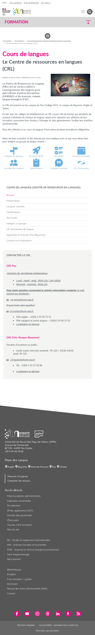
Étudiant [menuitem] (11, 574)
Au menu (45, 2)
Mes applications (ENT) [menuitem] (20, 510)
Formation (7, 41)
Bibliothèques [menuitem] (14, 569)
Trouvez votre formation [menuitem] (19, 524)
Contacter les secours (18, 480)
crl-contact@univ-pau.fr (22, 311)
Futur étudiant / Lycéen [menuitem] (19, 579)
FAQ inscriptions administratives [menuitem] (24, 496)
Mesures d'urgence (17, 476)
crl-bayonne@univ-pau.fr (22, 359)
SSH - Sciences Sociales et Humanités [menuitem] (26, 544)
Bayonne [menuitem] (22, 466)
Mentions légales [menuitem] (26, 625)
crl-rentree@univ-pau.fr (22, 299)
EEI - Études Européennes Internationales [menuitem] (28, 540)
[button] (82, 22)
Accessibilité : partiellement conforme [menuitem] (58, 625)
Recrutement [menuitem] (14, 559)
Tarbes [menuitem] (63, 466)
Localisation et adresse (27, 324)
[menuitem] (47, 195)
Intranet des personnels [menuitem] (19, 515)
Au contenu (16, 2)
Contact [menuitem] (11, 593)
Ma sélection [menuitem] (13, 505)
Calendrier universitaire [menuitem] (19, 500)
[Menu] (83, 11)
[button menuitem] (90, 12)
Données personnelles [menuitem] (47, 630)
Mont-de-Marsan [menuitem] (39, 466)
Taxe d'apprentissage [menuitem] (18, 554)
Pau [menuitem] (54, 466)
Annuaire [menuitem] (13, 520)
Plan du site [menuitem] (13, 529)
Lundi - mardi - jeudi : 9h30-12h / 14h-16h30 (38, 280)
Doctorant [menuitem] (12, 583)
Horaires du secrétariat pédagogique (27, 273)
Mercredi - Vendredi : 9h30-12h (32, 284)
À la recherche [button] (31, 2)
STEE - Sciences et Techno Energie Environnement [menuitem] (33, 549)
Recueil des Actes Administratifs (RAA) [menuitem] (27, 588)
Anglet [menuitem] (10, 466)
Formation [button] (16, 22)
